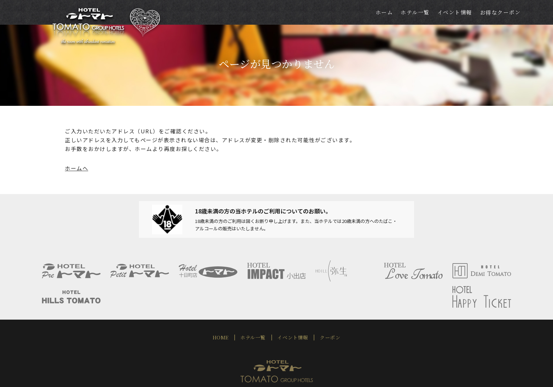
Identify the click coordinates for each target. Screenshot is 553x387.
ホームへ (76, 168)
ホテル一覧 (254, 309)
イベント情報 (291, 309)
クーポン (326, 309)
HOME (224, 309)
